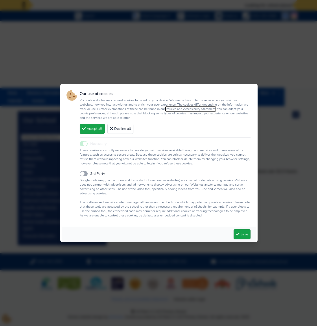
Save (242, 234)
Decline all (120, 128)
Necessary (98, 143)
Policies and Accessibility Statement (191, 109)
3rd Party (97, 173)
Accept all (92, 128)
